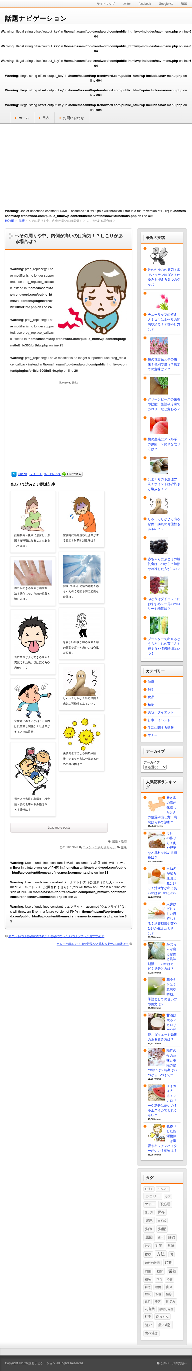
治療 (169, 1279)
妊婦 (124, 841)
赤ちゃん (162, 1316)
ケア (168, 1196)
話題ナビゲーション (36, 18)
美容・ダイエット (161, 712)
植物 (151, 705)
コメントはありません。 (99, 847)
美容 (158, 1301)
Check (22, 474)
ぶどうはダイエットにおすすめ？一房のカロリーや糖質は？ (164, 604)
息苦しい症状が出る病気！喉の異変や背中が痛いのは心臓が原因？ (81, 647)
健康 (22, 221)
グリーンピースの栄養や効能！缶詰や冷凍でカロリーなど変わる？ (164, 404)
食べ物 (164, 1324)
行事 (148, 1316)
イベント (163, 1188)
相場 (158, 1294)
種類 (169, 1294)
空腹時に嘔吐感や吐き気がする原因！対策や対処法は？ (81, 538)
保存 (161, 1212)
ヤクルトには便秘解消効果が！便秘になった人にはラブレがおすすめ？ (56, 936)
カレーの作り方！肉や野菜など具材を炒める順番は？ (93, 944)
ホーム (23, 118)
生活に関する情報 (161, 727)
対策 (158, 1246)
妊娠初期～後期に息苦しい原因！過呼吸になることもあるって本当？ (32, 540)
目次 (46, 118)
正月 (159, 1279)
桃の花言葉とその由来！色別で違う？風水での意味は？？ (164, 364)
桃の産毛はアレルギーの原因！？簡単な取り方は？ (164, 444)
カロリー (152, 1196)
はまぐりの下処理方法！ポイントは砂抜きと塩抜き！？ (164, 484)
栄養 (172, 1271)
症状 (148, 1294)
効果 (149, 1229)
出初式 (162, 1220)
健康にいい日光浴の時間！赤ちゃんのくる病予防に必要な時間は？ (81, 591)
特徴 (147, 1287)
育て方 (170, 1301)
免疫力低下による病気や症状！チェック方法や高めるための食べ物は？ (81, 758)
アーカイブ (152, 762)
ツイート (36, 474)
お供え (149, 1188)
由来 (169, 1287)
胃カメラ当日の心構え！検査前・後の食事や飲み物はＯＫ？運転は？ (32, 804)
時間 (148, 1271)
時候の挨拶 (152, 1263)
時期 (168, 1262)
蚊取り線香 (166, 1309)
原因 (149, 1237)
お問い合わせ (73, 118)
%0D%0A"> (63, 474)
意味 (171, 1246)
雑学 (151, 689)
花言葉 (150, 1309)
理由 (158, 1287)
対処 (147, 1245)
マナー (153, 735)
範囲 (147, 1301)
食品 (151, 697)
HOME (9, 221)
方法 (161, 1254)
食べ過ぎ (151, 1333)
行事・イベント (159, 720)
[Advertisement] (96, 164)
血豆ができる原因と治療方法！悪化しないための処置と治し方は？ (32, 593)
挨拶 (148, 1254)
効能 (162, 1229)
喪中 (161, 1237)
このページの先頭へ (172, 1363)
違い (148, 1325)
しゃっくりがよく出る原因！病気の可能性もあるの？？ (81, 701)
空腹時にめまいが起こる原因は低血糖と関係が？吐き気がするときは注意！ (32, 726)
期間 (160, 1271)
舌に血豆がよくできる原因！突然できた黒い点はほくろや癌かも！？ (32, 662)
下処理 (165, 1204)
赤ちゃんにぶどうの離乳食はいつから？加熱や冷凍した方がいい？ (164, 564)
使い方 (149, 1212)
